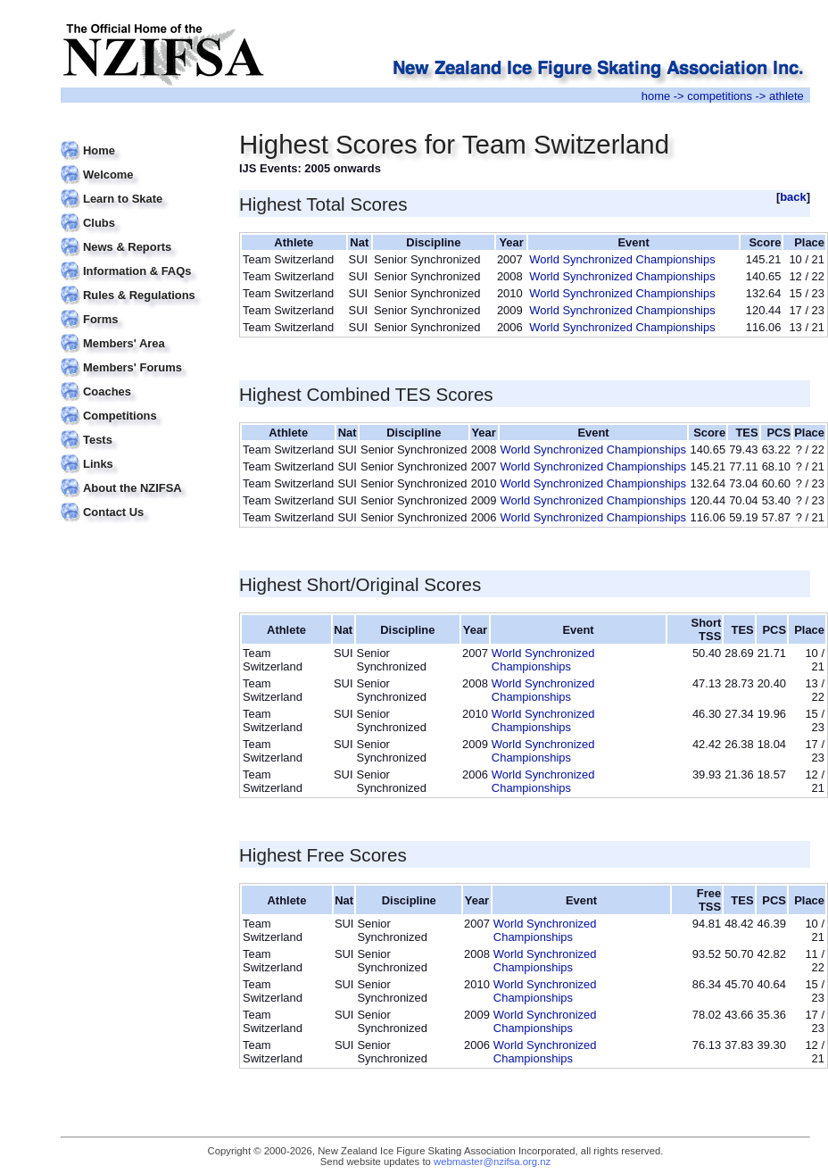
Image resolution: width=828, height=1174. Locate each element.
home (656, 96)
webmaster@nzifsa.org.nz (492, 1161)
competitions (719, 96)
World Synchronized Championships (622, 259)
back (793, 197)
